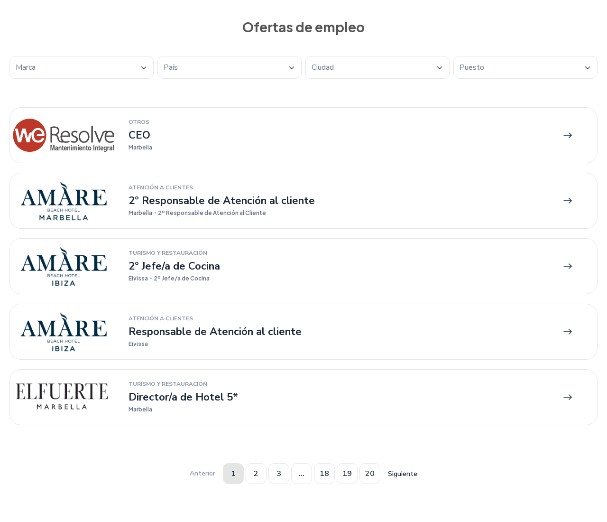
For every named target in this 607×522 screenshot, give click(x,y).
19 (347, 473)
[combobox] (81, 67)
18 (324, 473)
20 (370, 473)
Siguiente (402, 473)
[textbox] (81, 67)
